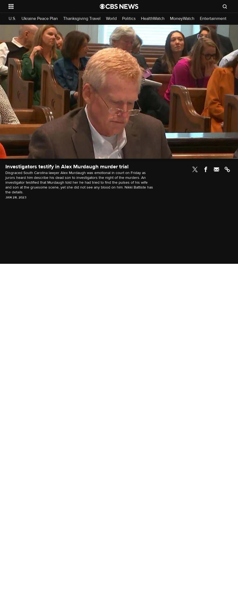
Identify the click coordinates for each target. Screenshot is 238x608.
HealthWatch (153, 18)
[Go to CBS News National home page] (119, 6)
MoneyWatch (182, 18)
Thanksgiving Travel (82, 18)
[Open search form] (224, 6)
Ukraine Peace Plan (40, 18)
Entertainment (213, 18)
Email (216, 169)
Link (227, 169)
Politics (129, 18)
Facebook (205, 169)
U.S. (12, 18)
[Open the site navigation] (45, 6)
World (111, 18)
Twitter (195, 169)
